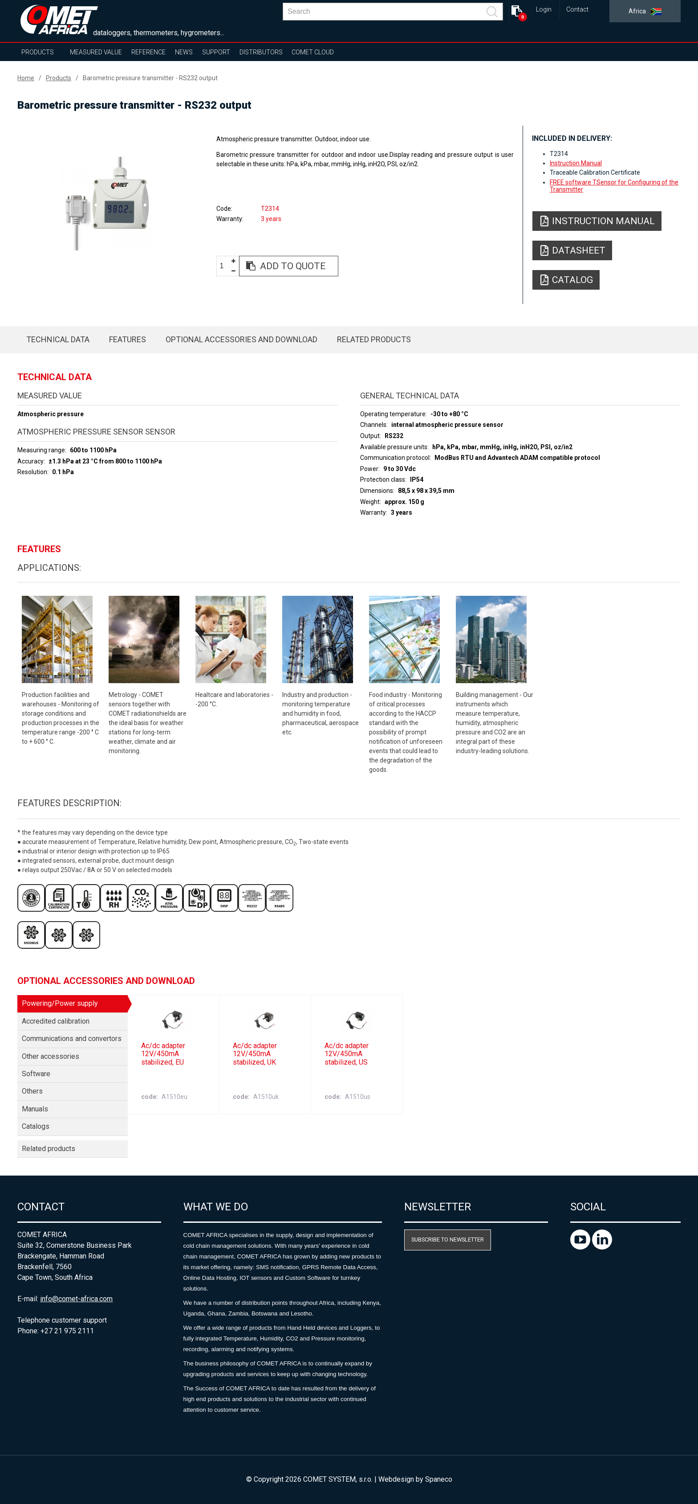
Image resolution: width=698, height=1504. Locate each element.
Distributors (261, 52)
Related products (374, 339)
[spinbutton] (224, 266)
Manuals (35, 1109)
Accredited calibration (55, 1021)
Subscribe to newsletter (447, 1239)
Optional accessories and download (241, 339)
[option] (106, 204)
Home (25, 78)
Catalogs (35, 1126)
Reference (148, 52)
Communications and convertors (72, 1038)
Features (127, 339)
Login (544, 9)
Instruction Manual (576, 163)
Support (216, 52)
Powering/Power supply (60, 1003)
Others (32, 1091)
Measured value (96, 52)
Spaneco (438, 1479)
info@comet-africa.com (76, 1299)
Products (37, 52)
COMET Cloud (313, 52)
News (184, 52)
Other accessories (50, 1056)
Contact (577, 9)
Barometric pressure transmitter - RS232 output (150, 78)
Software (36, 1074)
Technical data (57, 339)
